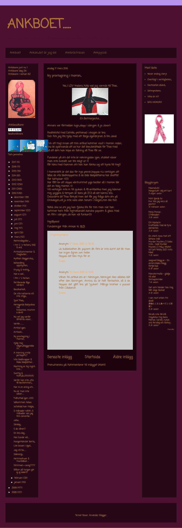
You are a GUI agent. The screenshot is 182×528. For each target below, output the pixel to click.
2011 (14, 189)
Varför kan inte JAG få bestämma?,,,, (24, 382)
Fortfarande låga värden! (22, 284)
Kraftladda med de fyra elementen (160, 227)
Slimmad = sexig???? (24, 465)
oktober (18, 206)
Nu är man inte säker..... (21, 393)
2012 (14, 184)
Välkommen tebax (22, 402)
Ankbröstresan (75, 53)
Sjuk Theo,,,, (19, 300)
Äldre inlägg (123, 357)
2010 (14, 193)
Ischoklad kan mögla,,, (24, 406)
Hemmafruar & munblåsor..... (21, 460)
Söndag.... (18, 424)
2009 (14, 488)
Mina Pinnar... (155, 212)
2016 (14, 166)
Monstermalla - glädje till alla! (159, 275)
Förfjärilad (153, 266)
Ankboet (15, 53)
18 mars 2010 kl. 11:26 (81, 272)
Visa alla (170, 329)
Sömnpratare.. (154, 91)
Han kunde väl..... (21, 437)
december (19, 197)
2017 (14, 162)
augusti (18, 215)
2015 (14, 171)
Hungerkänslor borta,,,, (24, 441)
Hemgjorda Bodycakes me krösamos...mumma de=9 (24, 308)
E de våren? (19, 429)
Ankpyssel (100, 53)
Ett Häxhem (155, 222)
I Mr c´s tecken (21, 278)
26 (24, 71)
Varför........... (19, 324)
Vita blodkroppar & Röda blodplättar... (23, 361)
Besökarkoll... (20, 289)
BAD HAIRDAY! (154, 102)
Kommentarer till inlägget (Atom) (87, 365)
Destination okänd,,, (156, 85)
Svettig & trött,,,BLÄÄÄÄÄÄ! (24, 375)
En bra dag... (19, 433)
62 (29, 74)
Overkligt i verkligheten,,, (159, 79)
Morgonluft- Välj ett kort (160, 191)
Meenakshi (154, 188)
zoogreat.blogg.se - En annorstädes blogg (159, 262)
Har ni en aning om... (24, 387)
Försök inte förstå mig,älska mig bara (158, 316)
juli (16, 219)
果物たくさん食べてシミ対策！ (161, 305)
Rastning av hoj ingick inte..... (24, 368)
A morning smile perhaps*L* (22, 354)
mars (17, 237)
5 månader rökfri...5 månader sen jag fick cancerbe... (23, 413)
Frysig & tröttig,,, (21, 270)
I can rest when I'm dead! (158, 300)
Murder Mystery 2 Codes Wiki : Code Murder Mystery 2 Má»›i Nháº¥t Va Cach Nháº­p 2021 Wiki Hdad (160, 247)
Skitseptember (156, 279)
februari (18, 478)
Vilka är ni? (153, 96)
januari (18, 482)
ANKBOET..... (39, 24)
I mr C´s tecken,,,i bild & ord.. (24, 246)
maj (16, 228)
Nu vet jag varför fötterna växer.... (23, 318)
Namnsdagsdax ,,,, (22, 241)
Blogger (102, 515)
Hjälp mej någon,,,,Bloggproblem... (24, 346)
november (19, 201)
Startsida (92, 357)
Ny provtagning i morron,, (22, 338)
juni (16, 224)
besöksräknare (15, 134)
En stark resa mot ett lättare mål (160, 238)
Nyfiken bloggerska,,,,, (23, 258)
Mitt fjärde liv (155, 198)
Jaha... (16, 420)
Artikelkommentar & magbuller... (24, 253)
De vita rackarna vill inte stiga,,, (24, 295)
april (16, 232)
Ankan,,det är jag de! (42, 53)
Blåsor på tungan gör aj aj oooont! (24, 471)
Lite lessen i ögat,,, (22, 446)
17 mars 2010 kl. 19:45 (82, 244)
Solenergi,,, (18, 454)
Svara (62, 261)
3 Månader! (154, 215)
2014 (14, 175)
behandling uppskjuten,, (21, 264)
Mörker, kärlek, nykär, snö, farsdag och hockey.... (160, 321)
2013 (14, 180)
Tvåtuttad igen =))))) (23, 398)
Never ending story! (157, 74)
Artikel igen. (20, 328)
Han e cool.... (19, 274)
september (20, 210)
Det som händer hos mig (161, 287)
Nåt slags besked (157, 290)
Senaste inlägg (59, 357)
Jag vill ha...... (20, 450)
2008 (14, 492)
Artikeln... (18, 332)
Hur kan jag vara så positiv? (158, 203)
